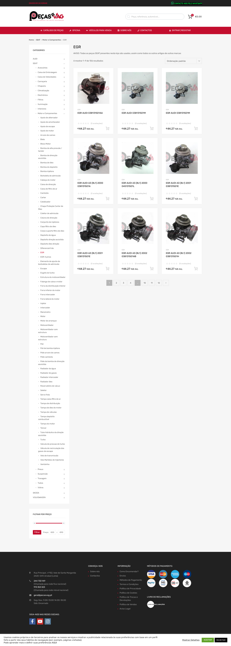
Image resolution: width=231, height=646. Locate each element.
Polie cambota (46, 357)
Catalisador (45, 202)
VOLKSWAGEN (39, 497)
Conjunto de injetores (49, 222)
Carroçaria (42, 81)
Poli (41, 344)
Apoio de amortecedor (50, 122)
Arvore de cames (47, 135)
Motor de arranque (48, 321)
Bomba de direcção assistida (47, 156)
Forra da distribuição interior (52, 286)
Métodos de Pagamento (131, 580)
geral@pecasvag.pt (43, 595)
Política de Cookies (128, 593)
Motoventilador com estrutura (48, 330)
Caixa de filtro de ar (48, 189)
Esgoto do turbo (47, 273)
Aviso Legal (125, 608)
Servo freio (45, 395)
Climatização (43, 90)
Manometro (45, 312)
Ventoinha (44, 464)
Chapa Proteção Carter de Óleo (50, 207)
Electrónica (43, 95)
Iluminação (42, 104)
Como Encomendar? (129, 571)
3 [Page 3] (123, 283)
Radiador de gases (48, 373)
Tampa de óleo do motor (50, 408)
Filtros (40, 100)
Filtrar (37, 532)
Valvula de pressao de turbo (52, 444)
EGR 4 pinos (45, 257)
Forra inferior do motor (50, 290)
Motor (42, 316)
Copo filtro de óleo (48, 226)
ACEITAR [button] (208, 640)
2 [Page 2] (116, 283)
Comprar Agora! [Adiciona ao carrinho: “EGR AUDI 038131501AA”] (107, 128)
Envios (123, 576)
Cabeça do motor (47, 180)
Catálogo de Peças (53, 30)
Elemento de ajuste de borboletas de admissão (49, 262)
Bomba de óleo (46, 163)
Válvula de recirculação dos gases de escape (51, 449)
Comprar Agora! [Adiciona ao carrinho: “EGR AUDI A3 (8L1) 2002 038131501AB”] (152, 269)
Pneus (40, 469)
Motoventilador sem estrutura (48, 338)
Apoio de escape (47, 126)
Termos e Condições (129, 584)
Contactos (146, 30)
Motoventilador (46, 325)
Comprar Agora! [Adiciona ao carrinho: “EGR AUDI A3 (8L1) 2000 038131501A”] (107, 199)
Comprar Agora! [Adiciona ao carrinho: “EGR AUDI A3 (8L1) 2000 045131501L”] (152, 199)
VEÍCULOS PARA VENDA (100, 30)
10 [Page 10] (145, 283)
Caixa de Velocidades (47, 77)
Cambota (44, 193)
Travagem (42, 478)
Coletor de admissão (49, 213)
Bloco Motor (45, 144)
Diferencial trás (47, 248)
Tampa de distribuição (50, 403)
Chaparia (42, 86)
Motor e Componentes (51, 40)
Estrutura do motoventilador (52, 277)
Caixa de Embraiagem (47, 72)
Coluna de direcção (48, 218)
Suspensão (43, 474)
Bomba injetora (47, 171)
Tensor (43, 428)
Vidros (40, 487)
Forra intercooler (47, 294)
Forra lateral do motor (49, 299)
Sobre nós (95, 571)
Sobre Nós (125, 30)
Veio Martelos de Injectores (52, 460)
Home (31, 40)
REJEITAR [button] (221, 640)
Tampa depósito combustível (46, 418)
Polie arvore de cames (50, 353)
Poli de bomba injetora (50, 348)
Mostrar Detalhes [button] (190, 640)
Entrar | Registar (181, 30)
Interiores (42, 109)
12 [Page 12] (159, 283)
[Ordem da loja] (183, 61)
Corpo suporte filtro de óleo (52, 231)
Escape (43, 268)
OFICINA (76, 30)
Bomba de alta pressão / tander (50, 149)
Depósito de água (48, 235)
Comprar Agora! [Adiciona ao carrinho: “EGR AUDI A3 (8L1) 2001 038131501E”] (196, 199)
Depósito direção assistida (51, 239)
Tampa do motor (47, 424)
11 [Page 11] (152, 283)
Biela (42, 139)
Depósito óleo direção (49, 244)
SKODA (36, 493)
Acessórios (42, 68)
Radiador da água (48, 368)
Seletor (43, 390)
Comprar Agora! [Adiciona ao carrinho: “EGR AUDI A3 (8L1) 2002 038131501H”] (196, 269)
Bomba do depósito (48, 167)
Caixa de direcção (48, 184)
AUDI (35, 59)
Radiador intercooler (49, 377)
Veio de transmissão (49, 455)
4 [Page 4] (130, 283)
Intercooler (45, 308)
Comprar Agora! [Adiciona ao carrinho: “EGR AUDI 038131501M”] (152, 128)
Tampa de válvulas (48, 412)
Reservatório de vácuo (50, 386)
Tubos (40, 483)
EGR (78, 110)
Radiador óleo (46, 382)
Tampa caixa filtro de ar (50, 399)
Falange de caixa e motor (51, 281)
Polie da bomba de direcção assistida (51, 362)
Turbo (43, 439)
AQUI (54, 642)
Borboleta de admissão (50, 176)
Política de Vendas (128, 604)
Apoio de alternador (49, 117)
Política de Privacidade (130, 588)
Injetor (43, 303)
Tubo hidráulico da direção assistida (50, 433)
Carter (43, 197)
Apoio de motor (47, 131)
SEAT (38, 40)
